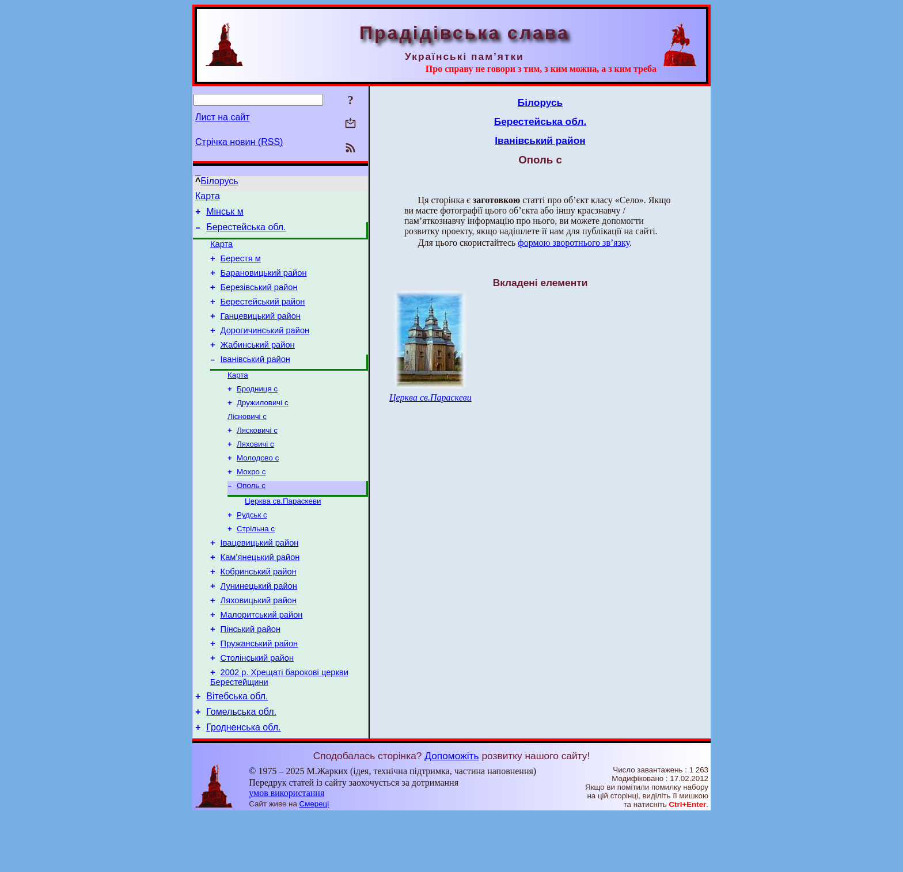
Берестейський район (263, 315)
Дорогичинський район (265, 347)
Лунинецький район (259, 627)
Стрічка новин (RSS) (239, 142)
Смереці (314, 860)
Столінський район (257, 708)
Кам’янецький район (260, 595)
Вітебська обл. (237, 750)
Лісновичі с (247, 441)
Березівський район (259, 299)
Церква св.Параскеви (283, 533)
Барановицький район (264, 283)
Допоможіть (451, 812)
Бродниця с (257, 412)
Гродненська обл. (243, 784)
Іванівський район (255, 379)
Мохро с (251, 501)
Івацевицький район (260, 579)
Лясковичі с (257, 456)
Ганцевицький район (261, 331)
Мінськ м (225, 215)
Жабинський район (258, 363)
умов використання (286, 850)
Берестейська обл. (246, 232)
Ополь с (251, 516)
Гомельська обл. (241, 767)
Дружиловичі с (263, 426)
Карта (207, 198)
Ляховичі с (255, 471)
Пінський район (250, 675)
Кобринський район (259, 611)
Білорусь (219, 181)
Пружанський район (259, 691)
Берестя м (241, 267)
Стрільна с (256, 563)
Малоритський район (262, 659)
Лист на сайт (222, 117)
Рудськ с (252, 548)
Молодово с (258, 486)
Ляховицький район (259, 643)
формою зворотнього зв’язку (573, 242)
